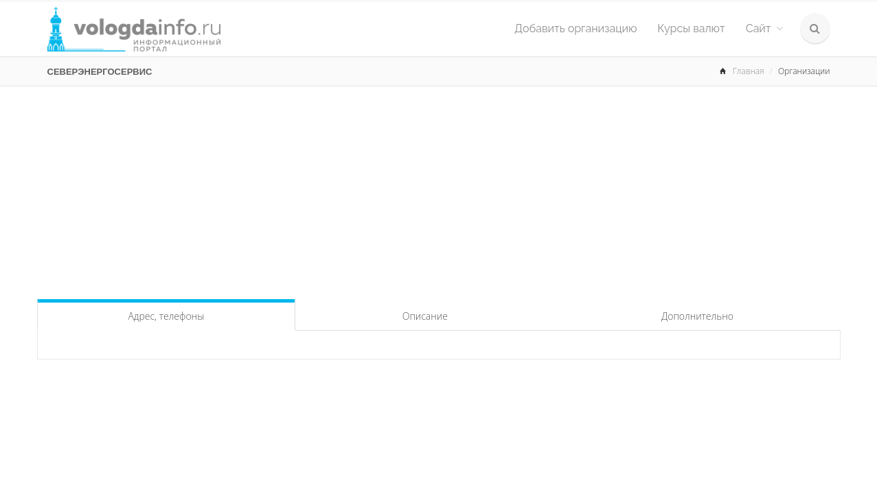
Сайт (764, 28)
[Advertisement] (438, 189)
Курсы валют (691, 28)
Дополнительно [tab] (697, 315)
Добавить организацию (575, 28)
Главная (748, 71)
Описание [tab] (425, 315)
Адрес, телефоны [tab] (166, 315)
